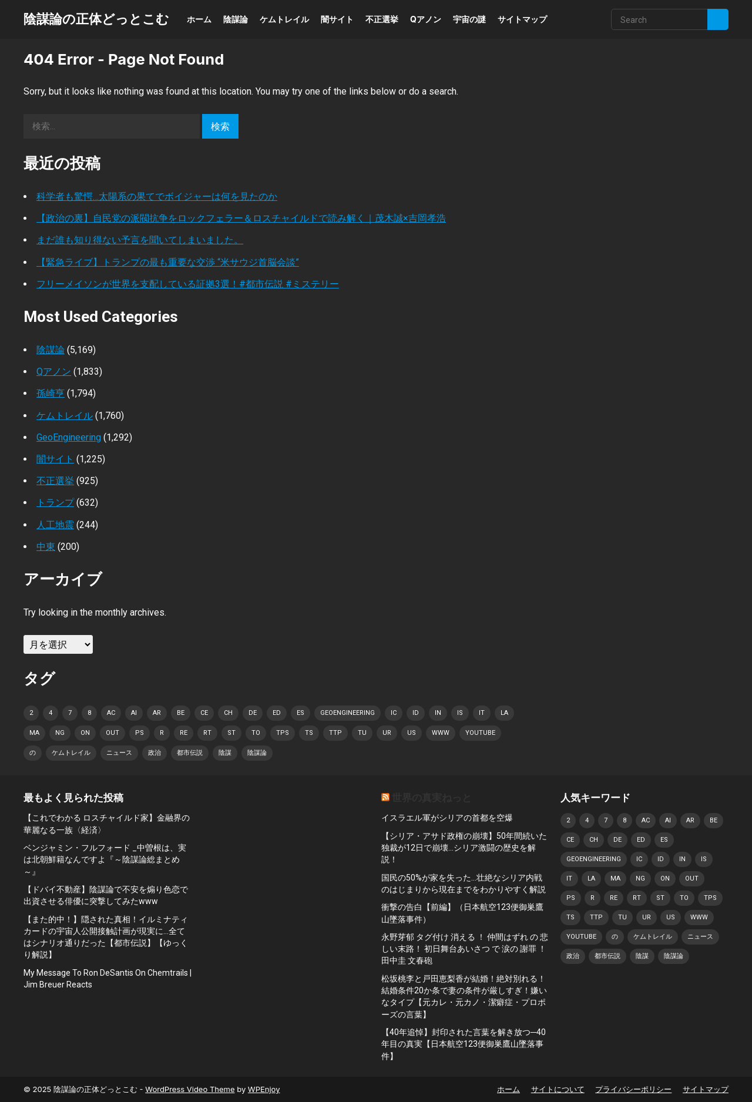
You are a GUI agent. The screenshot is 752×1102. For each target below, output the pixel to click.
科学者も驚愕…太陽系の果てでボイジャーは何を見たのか (156, 196)
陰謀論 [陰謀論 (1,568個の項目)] (257, 753)
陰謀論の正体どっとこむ (96, 18)
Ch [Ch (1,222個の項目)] (228, 713)
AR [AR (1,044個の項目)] (157, 713)
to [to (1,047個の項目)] (255, 733)
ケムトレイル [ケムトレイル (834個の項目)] (71, 753)
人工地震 (55, 524)
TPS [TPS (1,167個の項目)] (282, 733)
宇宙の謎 (469, 19)
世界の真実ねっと (432, 798)
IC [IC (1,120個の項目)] (394, 713)
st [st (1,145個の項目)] (231, 733)
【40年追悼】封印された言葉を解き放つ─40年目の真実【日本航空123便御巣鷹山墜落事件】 (463, 1044)
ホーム (199, 19)
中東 (45, 546)
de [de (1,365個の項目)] (253, 713)
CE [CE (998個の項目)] (204, 713)
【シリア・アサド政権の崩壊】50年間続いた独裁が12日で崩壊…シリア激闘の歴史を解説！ (464, 848)
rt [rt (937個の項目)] (207, 733)
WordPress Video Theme (189, 1089)
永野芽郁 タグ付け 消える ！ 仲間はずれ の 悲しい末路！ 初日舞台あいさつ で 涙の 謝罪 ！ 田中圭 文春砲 (464, 949)
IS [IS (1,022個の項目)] (460, 713)
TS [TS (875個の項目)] (309, 733)
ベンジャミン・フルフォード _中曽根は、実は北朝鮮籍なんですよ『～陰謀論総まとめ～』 (105, 859)
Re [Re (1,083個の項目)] (183, 733)
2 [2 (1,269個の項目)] (31, 713)
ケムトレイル (284, 19)
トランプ (55, 502)
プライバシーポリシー (633, 1089)
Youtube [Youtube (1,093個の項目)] (480, 733)
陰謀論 (235, 19)
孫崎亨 (50, 393)
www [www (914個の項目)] (440, 733)
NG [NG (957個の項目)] (60, 733)
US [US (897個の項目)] (411, 733)
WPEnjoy (264, 1089)
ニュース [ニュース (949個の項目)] (119, 753)
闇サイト (337, 19)
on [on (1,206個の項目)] (85, 733)
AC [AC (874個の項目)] (111, 713)
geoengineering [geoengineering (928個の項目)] (347, 713)
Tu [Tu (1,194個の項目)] (362, 733)
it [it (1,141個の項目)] (482, 713)
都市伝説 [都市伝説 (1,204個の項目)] (190, 753)
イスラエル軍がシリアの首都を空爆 (447, 817)
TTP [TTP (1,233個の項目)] (335, 733)
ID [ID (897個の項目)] (415, 713)
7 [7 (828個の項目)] (70, 713)
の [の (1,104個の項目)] (32, 753)
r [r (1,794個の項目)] (162, 733)
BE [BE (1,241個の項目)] (180, 713)
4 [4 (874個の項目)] (50, 713)
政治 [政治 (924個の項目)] (154, 753)
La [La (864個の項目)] (504, 713)
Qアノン (425, 19)
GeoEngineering (68, 437)
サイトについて (558, 1089)
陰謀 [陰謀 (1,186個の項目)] (225, 753)
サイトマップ (522, 19)
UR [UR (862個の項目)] (386, 733)
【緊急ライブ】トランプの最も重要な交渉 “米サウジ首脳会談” (167, 262)
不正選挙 (381, 19)
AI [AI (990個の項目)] (134, 713)
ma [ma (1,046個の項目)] (34, 733)
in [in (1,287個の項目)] (438, 713)
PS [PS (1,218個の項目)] (139, 733)
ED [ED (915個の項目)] (277, 713)
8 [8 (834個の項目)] (89, 713)
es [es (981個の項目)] (300, 713)
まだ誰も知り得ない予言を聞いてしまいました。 (139, 240)
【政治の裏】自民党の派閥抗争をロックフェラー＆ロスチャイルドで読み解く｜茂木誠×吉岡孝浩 (241, 218)
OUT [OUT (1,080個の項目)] (112, 733)
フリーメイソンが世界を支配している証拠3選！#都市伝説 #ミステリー (187, 284)
